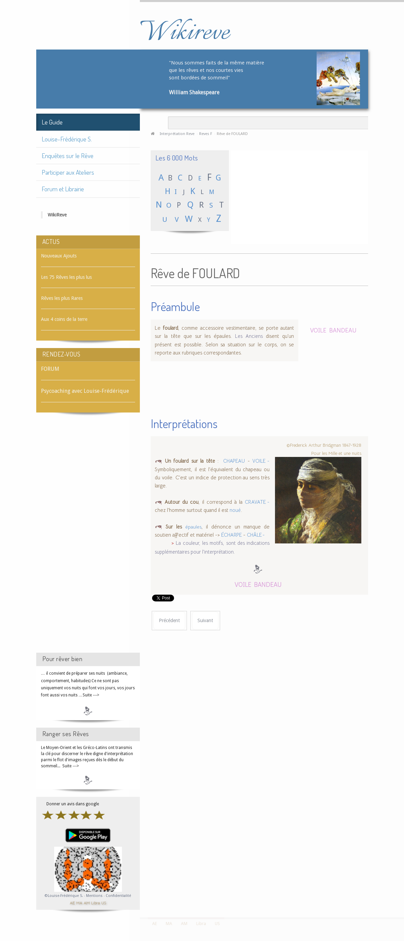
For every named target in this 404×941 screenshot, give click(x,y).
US (103, 902)
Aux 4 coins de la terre (64, 319)
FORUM (50, 369)
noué (235, 510)
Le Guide (52, 122)
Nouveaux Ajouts (59, 255)
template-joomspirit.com (401, 892)
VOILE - (261, 461)
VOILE (318, 330)
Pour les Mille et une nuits (336, 453)
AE (72, 902)
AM (87, 902)
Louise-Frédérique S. (67, 139)
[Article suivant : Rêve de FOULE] (205, 620)
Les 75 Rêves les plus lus (66, 277)
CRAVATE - (257, 502)
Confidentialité (118, 896)
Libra (95, 902)
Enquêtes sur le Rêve (67, 155)
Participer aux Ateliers (68, 172)
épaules (193, 527)
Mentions (95, 896)
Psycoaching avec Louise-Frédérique (85, 391)
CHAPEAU (233, 461)
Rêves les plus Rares (62, 298)
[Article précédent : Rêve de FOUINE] (169, 620)
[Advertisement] (88, 538)
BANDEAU (343, 330)
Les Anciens (250, 336)
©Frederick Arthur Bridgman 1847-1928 (323, 445)
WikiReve (57, 214)
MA (79, 902)
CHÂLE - (256, 535)
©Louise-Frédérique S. (64, 896)
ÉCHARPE (231, 535)
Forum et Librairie (63, 189)
